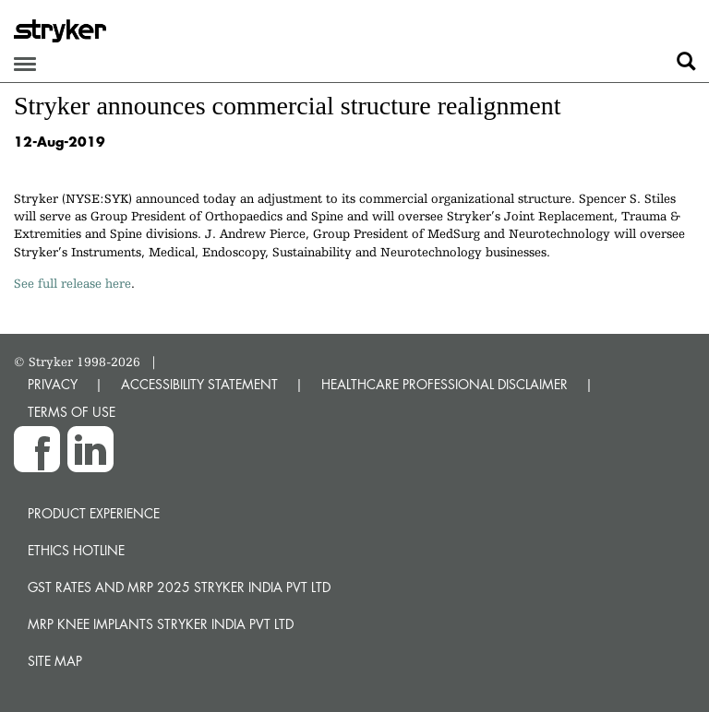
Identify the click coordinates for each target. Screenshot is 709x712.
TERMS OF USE (71, 412)
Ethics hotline (76, 550)
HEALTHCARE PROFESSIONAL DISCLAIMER (444, 384)
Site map (55, 661)
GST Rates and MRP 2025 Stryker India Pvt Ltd (179, 587)
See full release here (72, 283)
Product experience (94, 513)
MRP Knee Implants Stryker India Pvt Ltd (161, 624)
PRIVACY (53, 384)
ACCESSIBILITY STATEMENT (199, 384)
